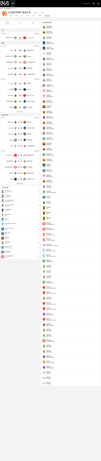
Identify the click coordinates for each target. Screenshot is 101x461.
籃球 (2, 8)
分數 (13, 3)
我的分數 (86, 3)
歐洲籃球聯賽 (8, 8)
